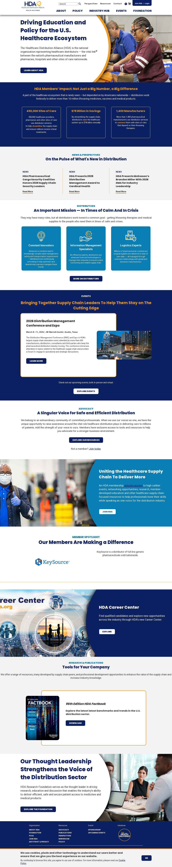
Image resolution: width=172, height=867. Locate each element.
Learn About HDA (33, 70)
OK (146, 858)
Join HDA (138, 3)
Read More (28, 191)
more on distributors (86, 278)
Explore (107, 631)
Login (147, 3)
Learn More (36, 361)
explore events (86, 391)
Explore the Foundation (38, 809)
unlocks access (133, 485)
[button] (61, 11)
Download (75, 723)
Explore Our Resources (86, 440)
